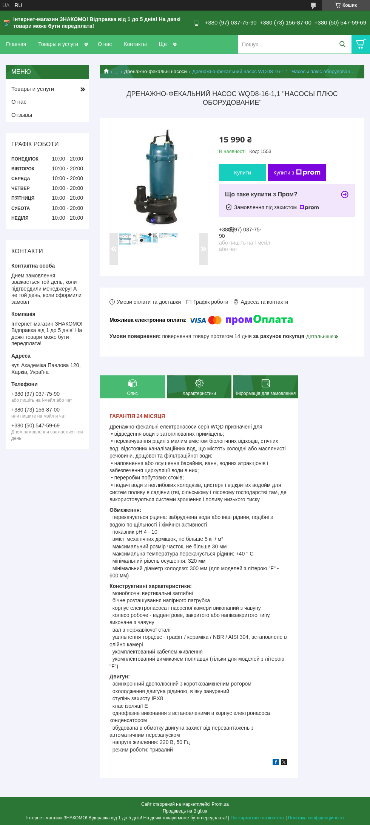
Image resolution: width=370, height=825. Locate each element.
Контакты (135, 44)
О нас (105, 44)
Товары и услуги (58, 44)
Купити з (297, 172)
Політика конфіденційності (316, 817)
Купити (242, 173)
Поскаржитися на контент (257, 817)
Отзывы (21, 115)
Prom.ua (220, 804)
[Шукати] (342, 44)
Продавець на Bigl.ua (185, 811)
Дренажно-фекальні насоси (155, 71)
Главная (16, 44)
